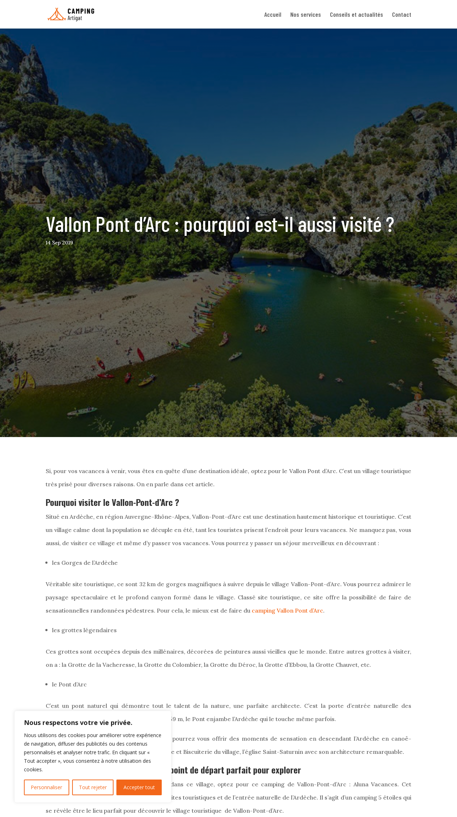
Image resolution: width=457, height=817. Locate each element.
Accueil (272, 15)
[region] (92, 757)
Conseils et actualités (356, 15)
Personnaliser (46, 787)
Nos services (305, 15)
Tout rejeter (93, 787)
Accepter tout (139, 787)
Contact (401, 15)
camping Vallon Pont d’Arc (287, 610)
